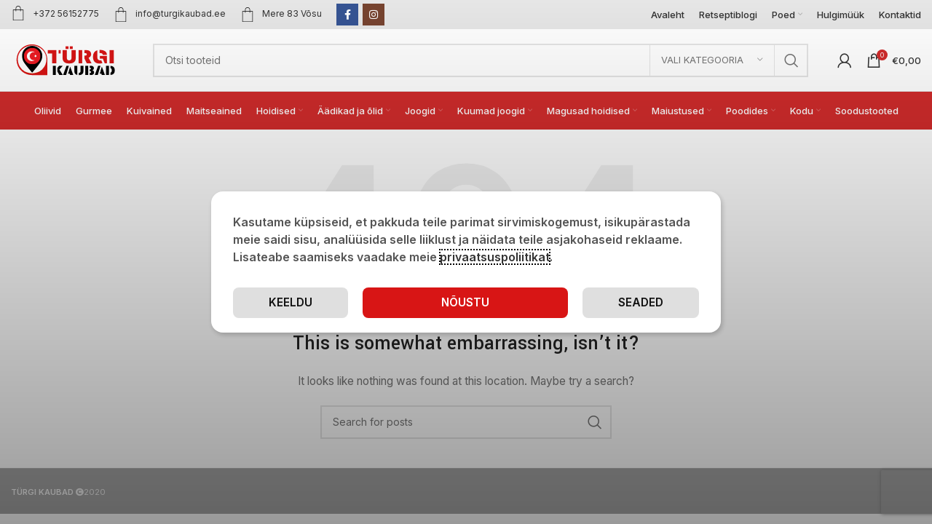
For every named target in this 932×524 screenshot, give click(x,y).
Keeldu (641, 302)
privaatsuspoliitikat (495, 256)
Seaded (510, 302)
